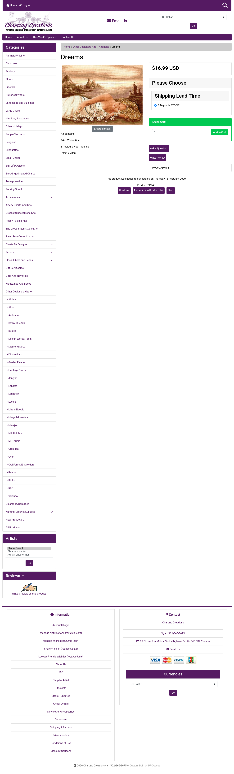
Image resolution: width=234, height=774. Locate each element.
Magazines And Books (18, 283)
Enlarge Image (102, 128)
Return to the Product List (148, 190)
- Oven (10, 456)
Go (193, 25)
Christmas (12, 63)
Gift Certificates (15, 268)
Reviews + (15, 576)
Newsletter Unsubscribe (61, 711)
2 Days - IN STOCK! (169, 105)
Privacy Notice (61, 735)
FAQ (61, 672)
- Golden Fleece (15, 362)
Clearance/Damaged (17, 503)
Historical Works (15, 94)
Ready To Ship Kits (16, 220)
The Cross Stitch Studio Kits (22, 228)
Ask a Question (158, 148)
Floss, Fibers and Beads (29, 260)
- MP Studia (13, 441)
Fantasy (10, 71)
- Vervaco (12, 496)
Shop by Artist (61, 680)
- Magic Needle (15, 409)
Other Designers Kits (84, 46)
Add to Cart (219, 132)
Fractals (10, 87)
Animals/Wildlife (15, 55)
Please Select (29, 548)
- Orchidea (12, 448)
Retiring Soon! (14, 189)
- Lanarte (11, 385)
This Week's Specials (44, 37)
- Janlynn (11, 378)
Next (170, 190)
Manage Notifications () (61, 633)
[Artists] (29, 551)
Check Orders (61, 703)
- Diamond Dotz (15, 346)
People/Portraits (15, 134)
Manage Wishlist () (61, 640)
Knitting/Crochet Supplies (29, 511)
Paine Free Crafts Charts (20, 236)
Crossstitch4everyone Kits (21, 212)
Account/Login (60, 625)
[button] (225, 5)
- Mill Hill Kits (14, 433)
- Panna (11, 472)
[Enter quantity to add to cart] (181, 132)
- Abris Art (12, 299)
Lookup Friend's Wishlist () (60, 656)
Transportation (14, 181)
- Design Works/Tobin (19, 338)
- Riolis (10, 480)
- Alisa (10, 307)
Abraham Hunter (29, 551)
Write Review (157, 157)
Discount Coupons (61, 750)
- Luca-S (11, 401)
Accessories (29, 197)
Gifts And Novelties (17, 275)
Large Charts (13, 110)
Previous (124, 190)
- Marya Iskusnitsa (17, 417)
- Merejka (12, 425)
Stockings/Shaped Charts (20, 173)
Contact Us (68, 37)
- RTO (9, 488)
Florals (10, 79)
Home (11, 5)
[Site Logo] (40, 21)
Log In (24, 5)
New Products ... (15, 519)
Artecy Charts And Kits (19, 205)
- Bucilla (11, 330)
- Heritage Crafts (16, 370)
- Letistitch (12, 393)
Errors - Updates (61, 695)
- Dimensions (14, 354)
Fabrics (29, 252)
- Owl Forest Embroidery (20, 464)
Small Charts (13, 157)
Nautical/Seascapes (17, 118)
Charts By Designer (29, 244)
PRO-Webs (154, 765)
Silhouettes (12, 150)
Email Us (117, 21)
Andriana (104, 46)
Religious (11, 142)
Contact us (61, 719)
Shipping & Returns (61, 727)
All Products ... (14, 527)
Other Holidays (14, 126)
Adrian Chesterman (29, 554)
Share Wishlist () (61, 648)
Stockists (61, 688)
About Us (22, 37)
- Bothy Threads (15, 323)
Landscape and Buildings (20, 102)
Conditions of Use (61, 743)
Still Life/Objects (15, 165)
